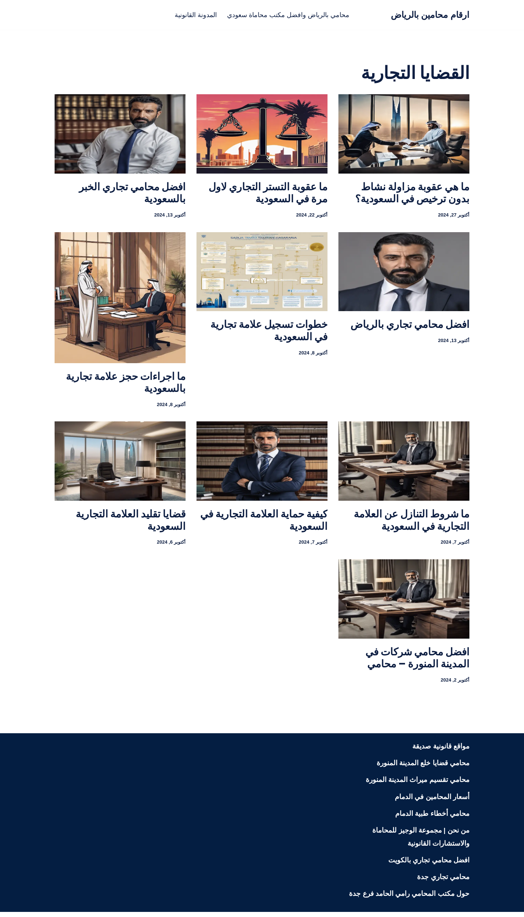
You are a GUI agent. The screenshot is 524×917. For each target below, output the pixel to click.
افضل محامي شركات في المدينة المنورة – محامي (417, 661)
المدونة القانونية (192, 15)
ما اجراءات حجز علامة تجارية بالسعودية (126, 383)
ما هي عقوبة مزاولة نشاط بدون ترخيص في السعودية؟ (412, 193)
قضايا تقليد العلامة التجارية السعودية (131, 522)
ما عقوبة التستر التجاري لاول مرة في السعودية (268, 193)
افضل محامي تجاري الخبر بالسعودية (132, 193)
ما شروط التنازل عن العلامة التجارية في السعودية (411, 522)
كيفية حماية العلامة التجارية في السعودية (264, 522)
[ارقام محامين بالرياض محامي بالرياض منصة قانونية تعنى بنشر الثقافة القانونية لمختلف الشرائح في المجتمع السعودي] (430, 15)
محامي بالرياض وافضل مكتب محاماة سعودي (290, 15)
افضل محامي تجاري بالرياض (409, 326)
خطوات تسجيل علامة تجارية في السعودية (269, 332)
